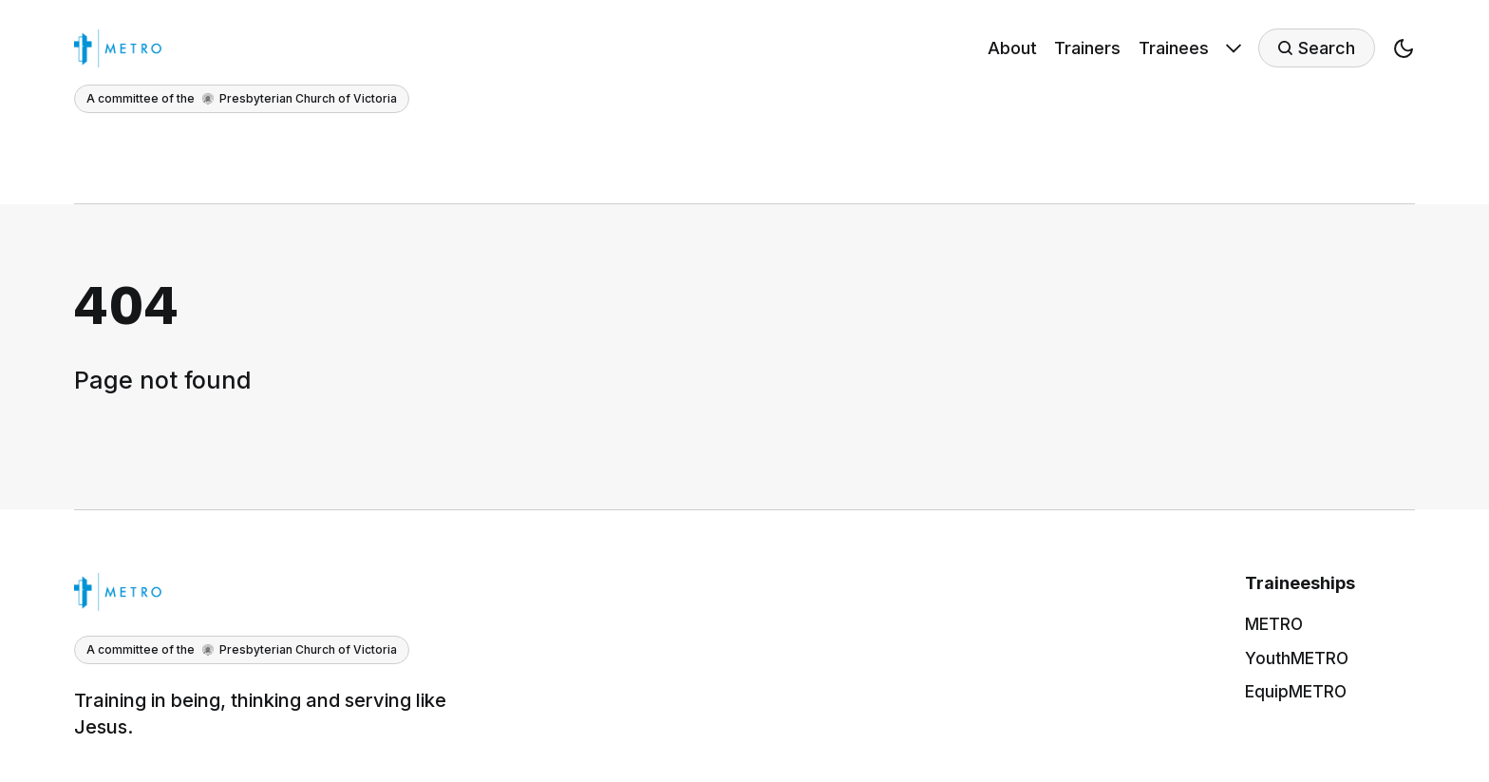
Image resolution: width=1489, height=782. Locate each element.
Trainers (1087, 48)
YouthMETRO (1296, 658)
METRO (1274, 624)
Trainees (1174, 48)
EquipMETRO (1296, 691)
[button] (1403, 54)
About (1012, 48)
